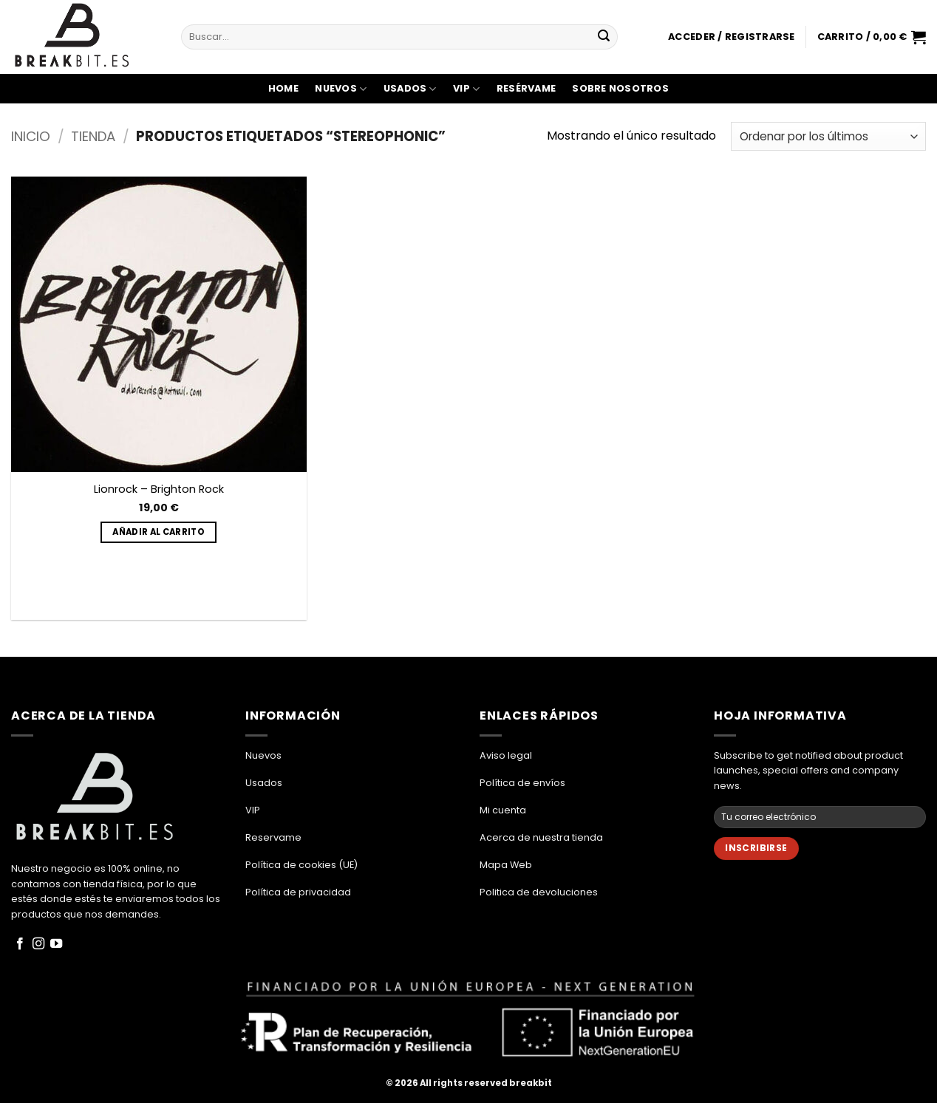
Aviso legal (506, 755)
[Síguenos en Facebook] (20, 944)
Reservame (273, 837)
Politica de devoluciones (539, 892)
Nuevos (341, 89)
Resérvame (526, 88)
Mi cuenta (503, 810)
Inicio (30, 136)
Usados (410, 89)
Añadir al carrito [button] (158, 532)
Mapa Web (506, 864)
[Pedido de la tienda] (828, 136)
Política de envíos (522, 782)
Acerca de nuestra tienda (541, 837)
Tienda (93, 136)
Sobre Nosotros (620, 88)
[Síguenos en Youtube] (56, 944)
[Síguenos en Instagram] (38, 944)
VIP (466, 89)
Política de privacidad (298, 892)
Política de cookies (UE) (301, 864)
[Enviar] (603, 36)
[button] (731, 37)
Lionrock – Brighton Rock (159, 489)
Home (283, 88)
